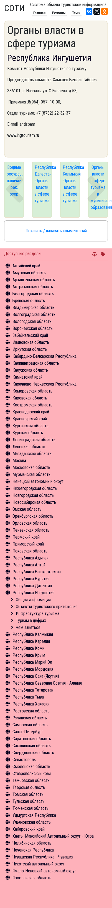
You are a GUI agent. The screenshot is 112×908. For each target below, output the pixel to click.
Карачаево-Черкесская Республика (44, 384)
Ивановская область (30, 342)
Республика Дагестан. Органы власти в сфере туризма (43, 184)
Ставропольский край (31, 773)
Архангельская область (33, 279)
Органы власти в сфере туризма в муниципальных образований (99, 187)
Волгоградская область (33, 314)
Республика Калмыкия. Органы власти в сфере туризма (71, 184)
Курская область (27, 432)
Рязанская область (29, 718)
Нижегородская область (34, 488)
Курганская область (30, 425)
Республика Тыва (28, 697)
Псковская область (29, 551)
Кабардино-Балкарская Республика (44, 356)
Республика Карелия (31, 641)
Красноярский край (29, 418)
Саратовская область (31, 738)
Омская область (27, 509)
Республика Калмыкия (32, 634)
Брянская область (28, 300)
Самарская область (30, 724)
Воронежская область (32, 328)
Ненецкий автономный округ (37, 481)
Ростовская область (31, 711)
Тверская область (28, 787)
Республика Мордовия (32, 669)
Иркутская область (29, 349)
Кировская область (29, 398)
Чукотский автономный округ (38, 864)
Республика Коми (28, 648)
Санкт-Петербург (27, 731)
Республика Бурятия (30, 578)
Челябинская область (31, 843)
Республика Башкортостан (36, 571)
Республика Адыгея (30, 558)
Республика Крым (28, 655)
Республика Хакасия (30, 704)
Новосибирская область (34, 502)
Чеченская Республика (33, 850)
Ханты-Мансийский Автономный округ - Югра (53, 836)
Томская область (28, 794)
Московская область (31, 467)
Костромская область (32, 405)
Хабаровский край (28, 829)
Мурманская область (31, 474)
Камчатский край (27, 377)
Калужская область (30, 370)
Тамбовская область (31, 780)
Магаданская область (32, 453)
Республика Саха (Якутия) (35, 676)
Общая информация (33, 599)
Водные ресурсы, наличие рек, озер (15, 181)
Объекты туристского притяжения (46, 606)
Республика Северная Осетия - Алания (47, 683)
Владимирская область (33, 307)
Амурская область (29, 272)
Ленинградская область (33, 439)
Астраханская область (32, 286)
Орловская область (29, 523)
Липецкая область (28, 446)
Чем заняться (28, 627)
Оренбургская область (32, 516)
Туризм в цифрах (31, 620)
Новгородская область (33, 495)
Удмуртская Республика (34, 815)
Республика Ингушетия (33, 592)
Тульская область (28, 801)
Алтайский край (26, 265)
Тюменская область (30, 808)
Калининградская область (35, 363)
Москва (19, 460)
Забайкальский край (30, 335)
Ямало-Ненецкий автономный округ (44, 871)
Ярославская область (31, 877)
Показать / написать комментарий (56, 230)
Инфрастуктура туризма (37, 613)
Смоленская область (31, 766)
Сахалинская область (31, 745)
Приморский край (28, 544)
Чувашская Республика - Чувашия (42, 857)
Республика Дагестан (32, 585)
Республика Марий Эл (32, 662)
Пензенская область (30, 530)
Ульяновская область (31, 822)
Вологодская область (32, 321)
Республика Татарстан (32, 690)
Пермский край (26, 537)
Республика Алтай (28, 565)
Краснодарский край (30, 411)
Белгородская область (33, 293)
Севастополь (24, 759)
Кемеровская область (32, 391)
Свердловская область (33, 752)
